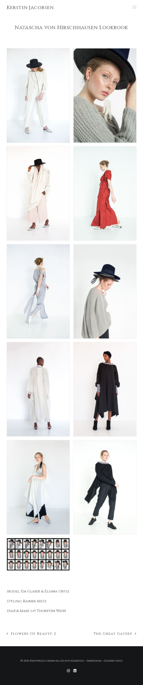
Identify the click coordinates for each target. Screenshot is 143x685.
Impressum (94, 661)
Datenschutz (113, 661)
